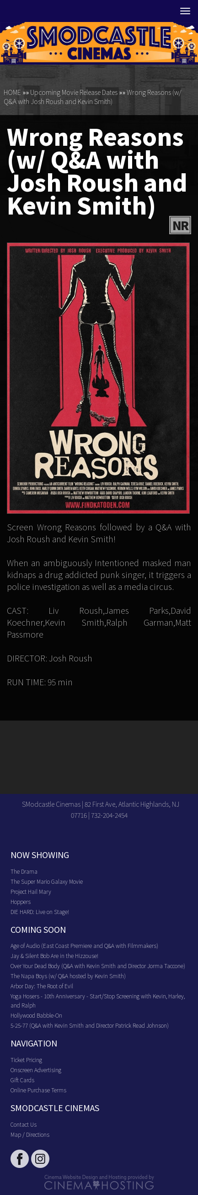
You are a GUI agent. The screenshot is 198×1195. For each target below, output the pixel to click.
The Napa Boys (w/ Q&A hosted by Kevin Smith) (68, 976)
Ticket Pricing (26, 1059)
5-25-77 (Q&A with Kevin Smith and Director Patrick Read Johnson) (90, 1025)
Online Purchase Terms (38, 1090)
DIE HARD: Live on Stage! (40, 911)
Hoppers (21, 901)
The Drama (24, 871)
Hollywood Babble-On (36, 1015)
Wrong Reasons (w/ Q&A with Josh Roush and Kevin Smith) (93, 97)
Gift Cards (22, 1080)
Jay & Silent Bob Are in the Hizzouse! (54, 955)
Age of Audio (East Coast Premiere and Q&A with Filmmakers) (84, 945)
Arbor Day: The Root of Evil (42, 986)
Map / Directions (30, 1134)
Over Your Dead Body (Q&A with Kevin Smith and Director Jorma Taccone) (98, 965)
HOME (12, 92)
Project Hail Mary (31, 891)
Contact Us (24, 1124)
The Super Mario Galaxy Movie (47, 881)
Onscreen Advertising (36, 1070)
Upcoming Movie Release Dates (74, 92)
